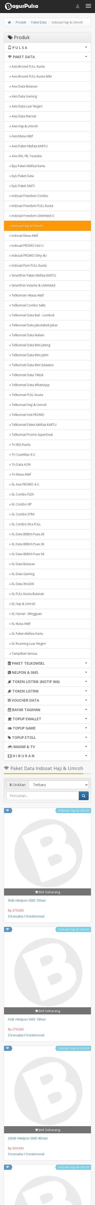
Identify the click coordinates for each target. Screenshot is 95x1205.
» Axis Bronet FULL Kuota (26, 66)
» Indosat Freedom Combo (28, 196)
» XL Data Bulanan (21, 564)
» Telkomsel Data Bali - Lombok (31, 315)
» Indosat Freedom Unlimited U (31, 216)
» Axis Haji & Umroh (23, 126)
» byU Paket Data (21, 176)
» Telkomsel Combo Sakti (26, 305)
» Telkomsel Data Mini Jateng (29, 345)
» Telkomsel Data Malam (26, 335)
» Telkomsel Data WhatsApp (29, 385)
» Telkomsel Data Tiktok (25, 375)
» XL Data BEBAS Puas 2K (26, 534)
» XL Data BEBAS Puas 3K (26, 544)
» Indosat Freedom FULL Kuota (30, 206)
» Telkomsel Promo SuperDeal (30, 434)
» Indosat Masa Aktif (23, 235)
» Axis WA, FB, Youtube (25, 156)
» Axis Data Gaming (22, 96)
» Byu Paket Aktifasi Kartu (26, 166)
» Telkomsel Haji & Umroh (27, 405)
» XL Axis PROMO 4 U (23, 484)
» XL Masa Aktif (19, 624)
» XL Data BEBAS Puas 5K (26, 554)
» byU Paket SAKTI (21, 186)
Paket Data (39, 22)
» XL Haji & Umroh (21, 604)
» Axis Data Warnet (22, 116)
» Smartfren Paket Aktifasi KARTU (32, 275)
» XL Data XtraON (21, 584)
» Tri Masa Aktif (19, 474)
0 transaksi (15, 916)
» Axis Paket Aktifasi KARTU (28, 146)
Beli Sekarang (47, 892)
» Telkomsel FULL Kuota (25, 395)
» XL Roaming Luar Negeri (27, 643)
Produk (21, 22)
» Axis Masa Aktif (20, 136)
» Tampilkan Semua (22, 653)
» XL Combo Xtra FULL (24, 524)
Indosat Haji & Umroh (73, 810)
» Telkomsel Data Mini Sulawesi (30, 365)
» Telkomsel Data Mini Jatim (28, 355)
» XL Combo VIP (20, 504)
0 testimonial (35, 916)
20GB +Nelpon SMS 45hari (28, 1138)
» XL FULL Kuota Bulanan (26, 594)
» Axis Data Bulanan (22, 86)
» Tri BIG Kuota (19, 444)
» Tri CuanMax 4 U (21, 454)
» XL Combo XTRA (21, 514)
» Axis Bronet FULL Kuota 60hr (30, 76)
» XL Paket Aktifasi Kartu (25, 633)
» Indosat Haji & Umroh (25, 225)
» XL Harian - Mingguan (25, 614)
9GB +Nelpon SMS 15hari (27, 900)
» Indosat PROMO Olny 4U (27, 255)
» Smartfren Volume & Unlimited (31, 285)
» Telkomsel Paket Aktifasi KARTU (32, 425)
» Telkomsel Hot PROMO (26, 415)
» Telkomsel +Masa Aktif (26, 295)
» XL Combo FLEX (21, 494)
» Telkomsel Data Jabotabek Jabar (33, 325)
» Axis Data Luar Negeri (25, 106)
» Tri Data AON (19, 464)
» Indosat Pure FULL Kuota (27, 265)
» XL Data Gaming (21, 574)
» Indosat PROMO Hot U (26, 245)
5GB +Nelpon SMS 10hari (27, 1019)
